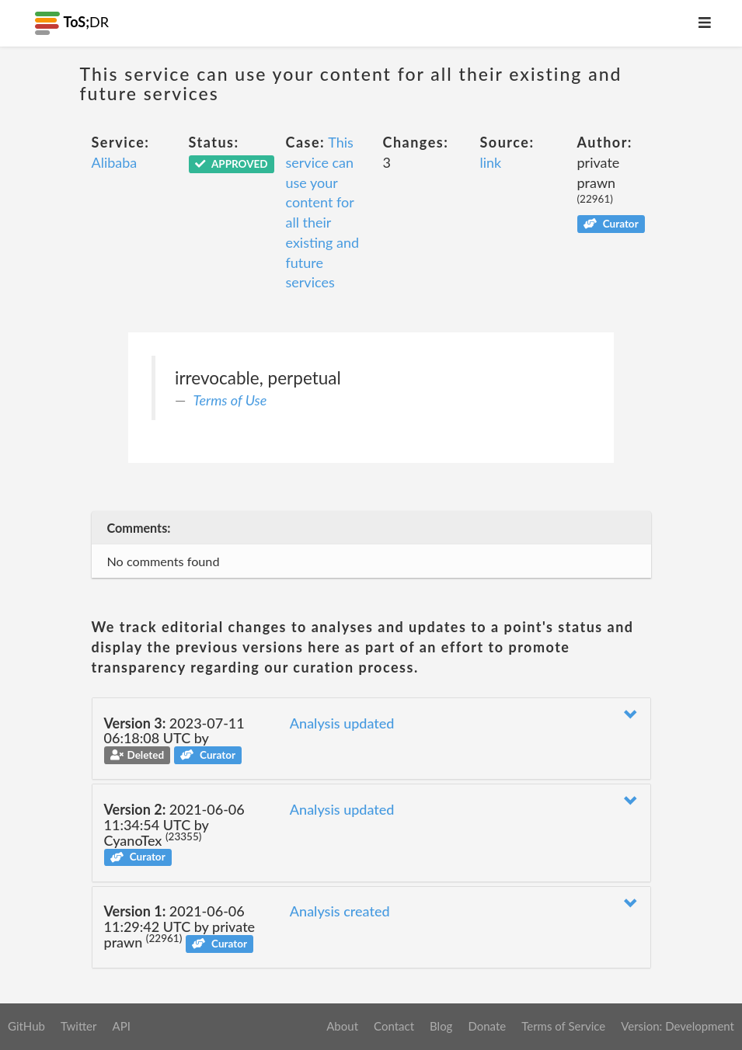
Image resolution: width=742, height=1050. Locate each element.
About (342, 1026)
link (491, 162)
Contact (394, 1026)
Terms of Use (230, 400)
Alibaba (115, 162)
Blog (441, 1026)
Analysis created (340, 911)
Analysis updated (342, 723)
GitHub (26, 1026)
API (121, 1026)
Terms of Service (563, 1026)
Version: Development (677, 1026)
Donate (487, 1026)
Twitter (79, 1026)
